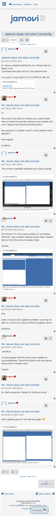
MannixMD (35, 501)
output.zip (7, 86)
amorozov (12, 49)
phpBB (20, 505)
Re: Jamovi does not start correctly (20, 105)
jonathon (9, 97)
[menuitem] (43, 494)
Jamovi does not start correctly (28, 34)
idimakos (9, 218)
